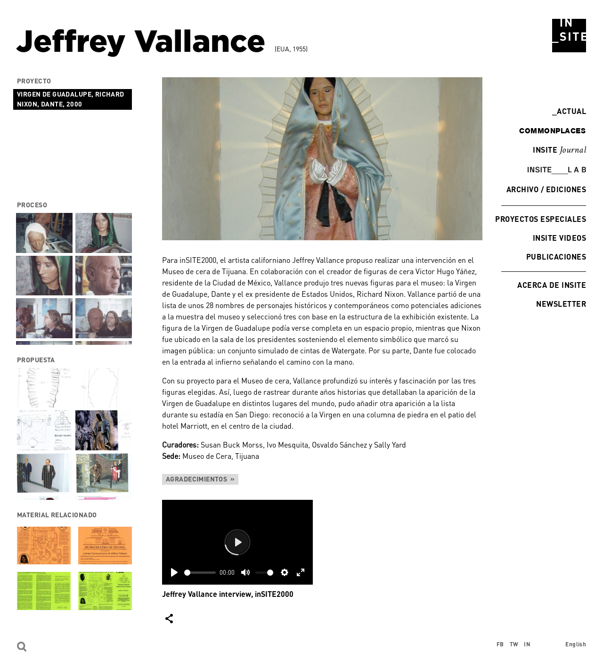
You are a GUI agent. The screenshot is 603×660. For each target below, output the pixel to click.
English (575, 644)
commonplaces (552, 130)
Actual (569, 110)
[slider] (200, 572)
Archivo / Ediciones (546, 189)
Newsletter (561, 303)
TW (514, 644)
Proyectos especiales (540, 218)
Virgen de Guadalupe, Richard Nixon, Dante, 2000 (70, 99)
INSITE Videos (559, 237)
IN (527, 644)
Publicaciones (556, 256)
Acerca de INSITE (551, 284)
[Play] (174, 572)
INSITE (559, 150)
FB (500, 644)
